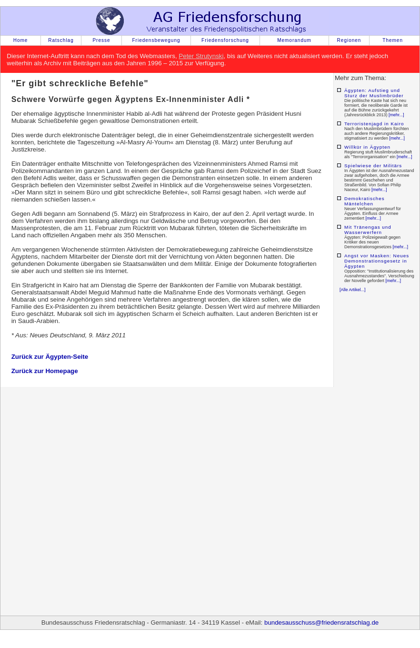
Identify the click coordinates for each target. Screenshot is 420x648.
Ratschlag (60, 40)
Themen (392, 40)
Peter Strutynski (201, 56)
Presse (101, 40)
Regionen (349, 40)
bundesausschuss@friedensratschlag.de (321, 622)
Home (20, 40)
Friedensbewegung (156, 40)
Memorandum (294, 40)
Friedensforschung (225, 40)
